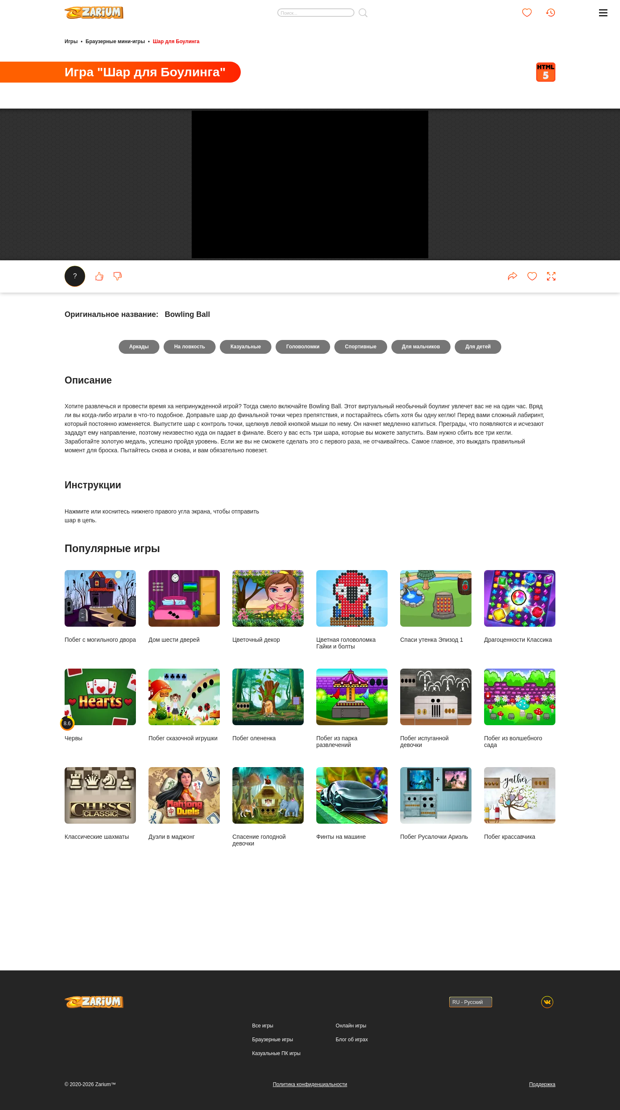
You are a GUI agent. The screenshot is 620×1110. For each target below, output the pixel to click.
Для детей (480, 410)
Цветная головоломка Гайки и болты (352, 673)
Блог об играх (352, 1040)
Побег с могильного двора (100, 669)
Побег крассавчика (519, 866)
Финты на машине (352, 866)
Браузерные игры (272, 1040)
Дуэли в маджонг (184, 866)
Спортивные (361, 410)
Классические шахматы (100, 866)
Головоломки (302, 410)
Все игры (262, 1026)
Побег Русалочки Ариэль (436, 866)
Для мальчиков (422, 410)
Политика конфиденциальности (310, 1084)
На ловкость (188, 410)
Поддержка (542, 1084)
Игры (71, 41)
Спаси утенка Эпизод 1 (436, 669)
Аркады (137, 410)
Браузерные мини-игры (115, 41)
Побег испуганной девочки (436, 771)
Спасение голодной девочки (268, 870)
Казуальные (245, 410)
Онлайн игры (351, 1026)
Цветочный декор (268, 669)
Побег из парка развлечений (352, 771)
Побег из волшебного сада (519, 771)
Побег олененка (268, 768)
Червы (100, 768)
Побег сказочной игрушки (184, 768)
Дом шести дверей (184, 669)
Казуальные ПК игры (276, 1053)
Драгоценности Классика (519, 669)
